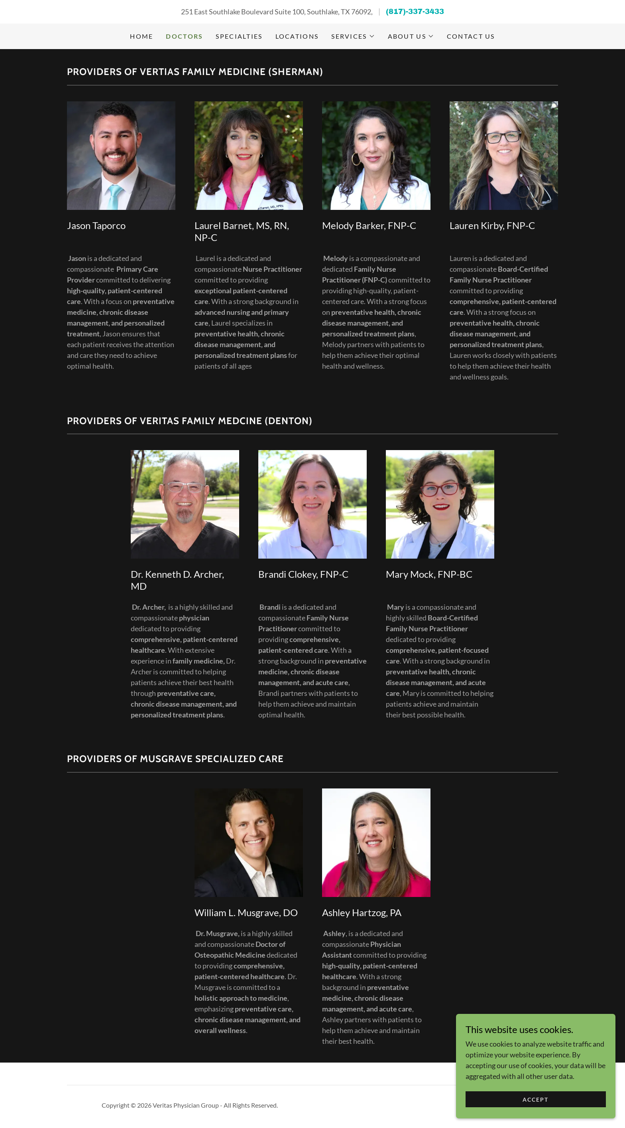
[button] (353, 36)
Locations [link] (297, 36)
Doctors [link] (184, 36)
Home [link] (141, 36)
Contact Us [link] (471, 36)
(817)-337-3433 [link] (415, 12)
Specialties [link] (239, 36)
